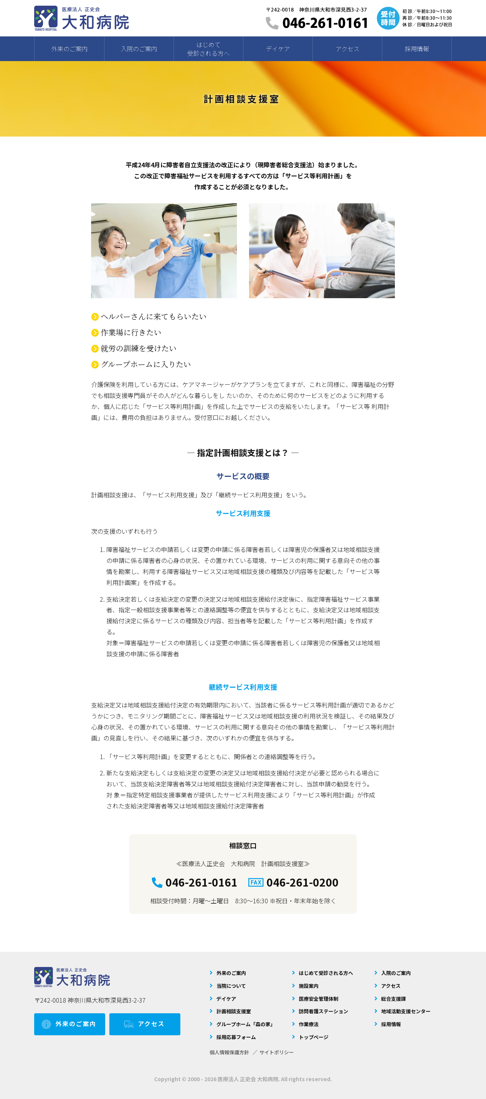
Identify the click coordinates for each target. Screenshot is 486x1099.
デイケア (226, 998)
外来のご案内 (68, 1024)
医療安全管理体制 (318, 998)
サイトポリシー (276, 1052)
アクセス (144, 1024)
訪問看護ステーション (323, 1011)
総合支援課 (393, 998)
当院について (231, 985)
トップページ (313, 1037)
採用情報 (391, 1024)
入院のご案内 (396, 972)
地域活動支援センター (406, 1011)
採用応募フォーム (236, 1037)
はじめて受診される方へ (326, 972)
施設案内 (309, 985)
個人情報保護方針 (229, 1052)
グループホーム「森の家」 (245, 1024)
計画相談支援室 (233, 1011)
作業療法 (309, 1024)
